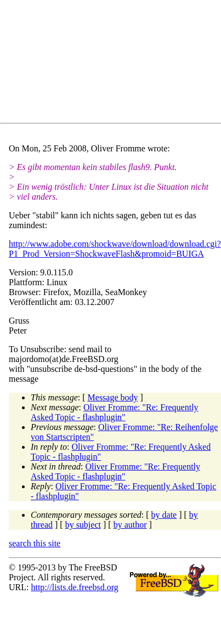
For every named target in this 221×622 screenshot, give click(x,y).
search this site (34, 543)
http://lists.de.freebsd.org (74, 587)
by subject (83, 524)
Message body (113, 397)
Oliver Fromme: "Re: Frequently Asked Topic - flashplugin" (115, 412)
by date (164, 514)
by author (130, 524)
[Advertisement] (107, 63)
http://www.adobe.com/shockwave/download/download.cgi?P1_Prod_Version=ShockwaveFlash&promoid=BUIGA (115, 248)
